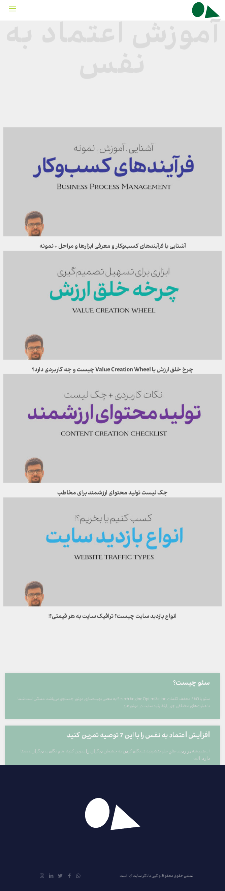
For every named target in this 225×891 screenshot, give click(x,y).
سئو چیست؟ (191, 706)
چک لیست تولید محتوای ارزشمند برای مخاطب (112, 519)
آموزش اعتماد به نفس (112, 49)
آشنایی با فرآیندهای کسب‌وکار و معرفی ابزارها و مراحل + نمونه (112, 273)
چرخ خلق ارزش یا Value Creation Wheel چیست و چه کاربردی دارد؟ (112, 396)
